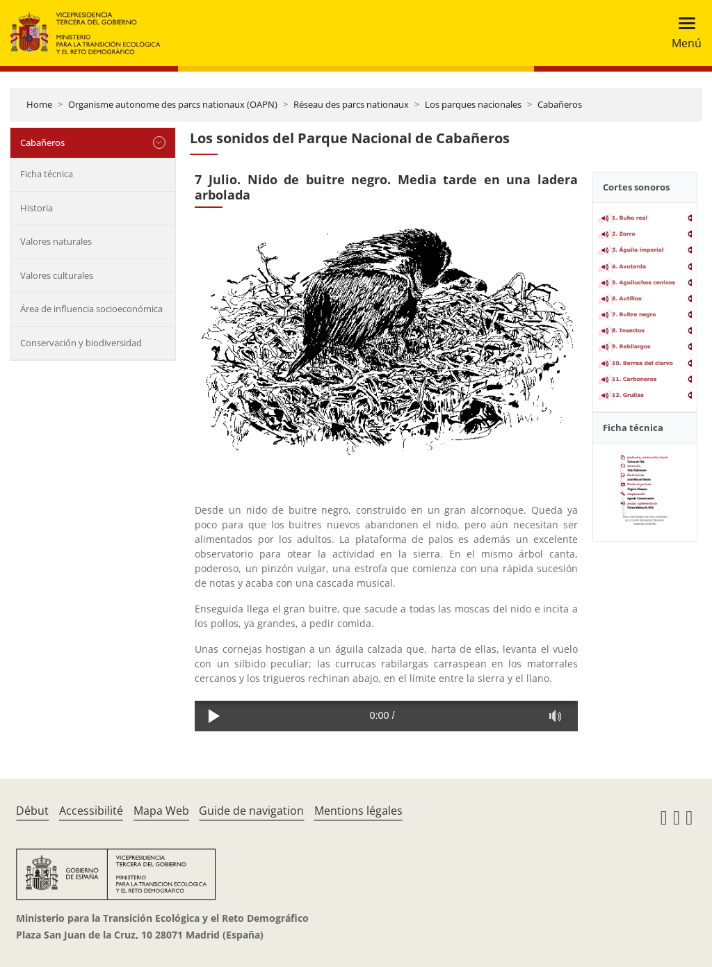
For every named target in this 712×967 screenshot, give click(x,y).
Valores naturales (56, 241)
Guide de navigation (251, 810)
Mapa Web (161, 810)
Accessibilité (91, 810)
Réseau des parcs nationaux (351, 104)
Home (39, 104)
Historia (36, 208)
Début (32, 810)
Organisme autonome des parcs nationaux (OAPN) (172, 104)
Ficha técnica (46, 174)
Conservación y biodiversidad (81, 342)
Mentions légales (358, 810)
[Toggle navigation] (682, 33)
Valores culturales (56, 275)
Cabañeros (559, 104)
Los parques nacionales (473, 104)
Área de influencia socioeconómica (91, 308)
